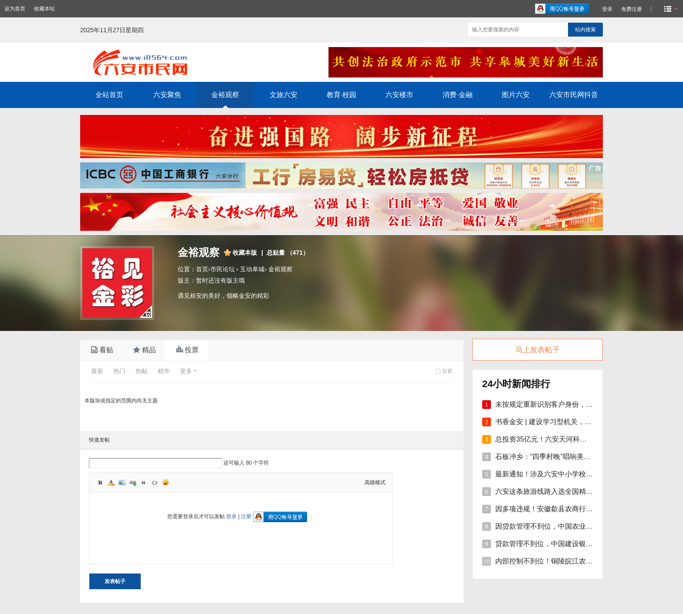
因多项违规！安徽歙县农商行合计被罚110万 (563, 509)
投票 (186, 350)
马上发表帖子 (537, 350)
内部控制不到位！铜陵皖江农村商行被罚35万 (565, 561)
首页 (202, 269)
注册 (246, 516)
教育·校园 (341, 94)
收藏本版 (245, 252)
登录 (231, 516)
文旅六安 (284, 94)
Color (111, 482)
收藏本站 (44, 9)
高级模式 (375, 482)
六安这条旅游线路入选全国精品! (545, 491)
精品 (144, 350)
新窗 (447, 371)
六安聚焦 (167, 94)
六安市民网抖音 (573, 94)
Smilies (165, 482)
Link (132, 482)
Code (154, 482)
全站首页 (109, 94)
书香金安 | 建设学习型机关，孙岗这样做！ (560, 421)
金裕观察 (225, 94)
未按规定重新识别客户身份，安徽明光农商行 (565, 404)
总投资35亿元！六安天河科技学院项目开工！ (565, 439)
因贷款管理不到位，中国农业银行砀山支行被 (565, 526)
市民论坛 (222, 269)
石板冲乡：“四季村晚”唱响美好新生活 (553, 456)
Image (122, 482)
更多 (186, 371)
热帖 (141, 371)
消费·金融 (457, 94)
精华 (164, 371)
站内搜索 (585, 30)
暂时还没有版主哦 (220, 280)
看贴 (101, 350)
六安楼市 (399, 94)
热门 (119, 371)
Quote (143, 482)
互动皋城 (252, 269)
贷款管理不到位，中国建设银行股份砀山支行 (565, 543)
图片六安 (516, 94)
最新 (97, 371)
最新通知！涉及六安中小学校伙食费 (551, 474)
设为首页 (14, 9)
